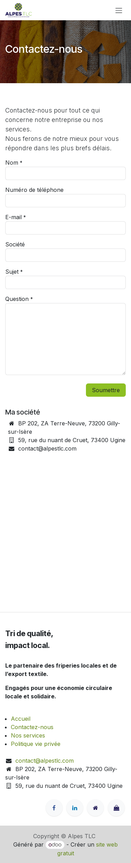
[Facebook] (54, 807)
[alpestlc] (95, 807)
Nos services (28, 735)
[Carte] (65, 539)
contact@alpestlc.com (44, 760)
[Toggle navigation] (119, 10)
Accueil (20, 718)
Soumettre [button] (106, 390)
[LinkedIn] (74, 807)
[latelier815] (116, 807)
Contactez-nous (32, 727)
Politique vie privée (35, 743)
